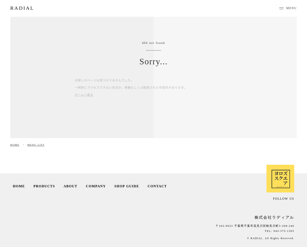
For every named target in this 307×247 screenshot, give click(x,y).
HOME (14, 144)
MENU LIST (36, 144)
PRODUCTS (44, 186)
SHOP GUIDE (126, 186)
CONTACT (157, 186)
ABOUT (70, 186)
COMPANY (96, 186)
